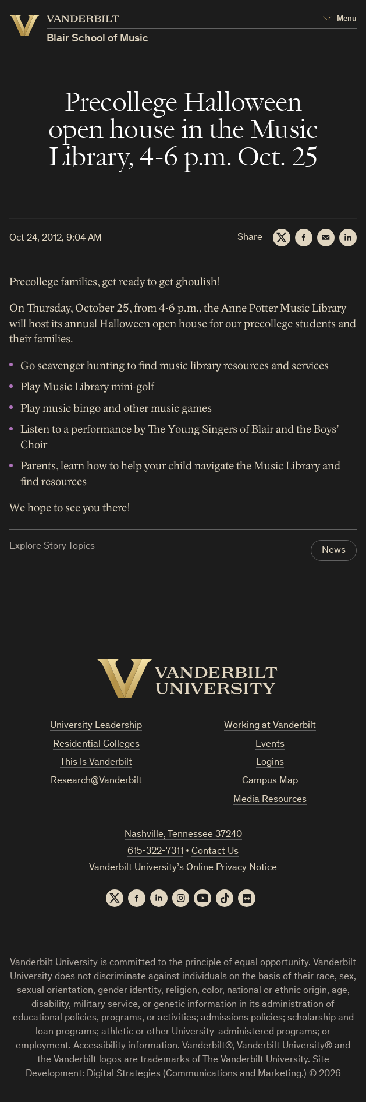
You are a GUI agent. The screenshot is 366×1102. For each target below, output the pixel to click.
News (334, 551)
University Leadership (96, 726)
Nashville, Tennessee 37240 (183, 835)
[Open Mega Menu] (340, 19)
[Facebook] (303, 237)
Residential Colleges (96, 745)
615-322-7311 (155, 852)
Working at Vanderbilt (270, 726)
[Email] (326, 237)
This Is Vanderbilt (96, 763)
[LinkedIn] (348, 237)
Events (270, 745)
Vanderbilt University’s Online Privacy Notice (183, 868)
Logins (270, 763)
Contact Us (215, 852)
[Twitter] (281, 237)
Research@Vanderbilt (96, 781)
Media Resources (270, 800)
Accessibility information (125, 1046)
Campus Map (270, 781)
